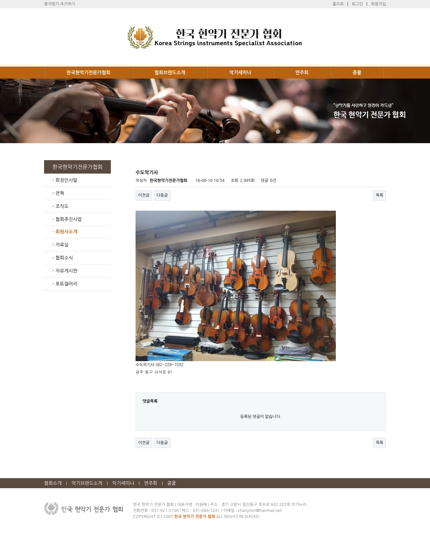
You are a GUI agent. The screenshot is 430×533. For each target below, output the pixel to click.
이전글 (144, 195)
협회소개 (53, 483)
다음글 (162, 195)
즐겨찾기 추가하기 (59, 4)
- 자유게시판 (64, 271)
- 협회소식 (62, 257)
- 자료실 (60, 244)
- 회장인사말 (64, 180)
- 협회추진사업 (67, 219)
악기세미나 (240, 72)
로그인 (357, 4)
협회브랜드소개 (170, 72)
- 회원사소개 (64, 231)
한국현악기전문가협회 (88, 72)
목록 (379, 195)
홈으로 (338, 4)
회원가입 (378, 4)
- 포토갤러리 (64, 284)
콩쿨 (357, 72)
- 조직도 (60, 206)
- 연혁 (58, 193)
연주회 (301, 72)
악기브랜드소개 (86, 483)
